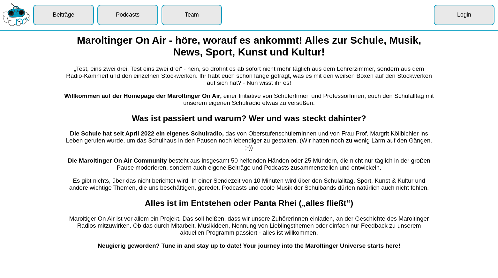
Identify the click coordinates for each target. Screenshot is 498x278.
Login (464, 14)
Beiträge (63, 14)
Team (192, 14)
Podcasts (128, 14)
